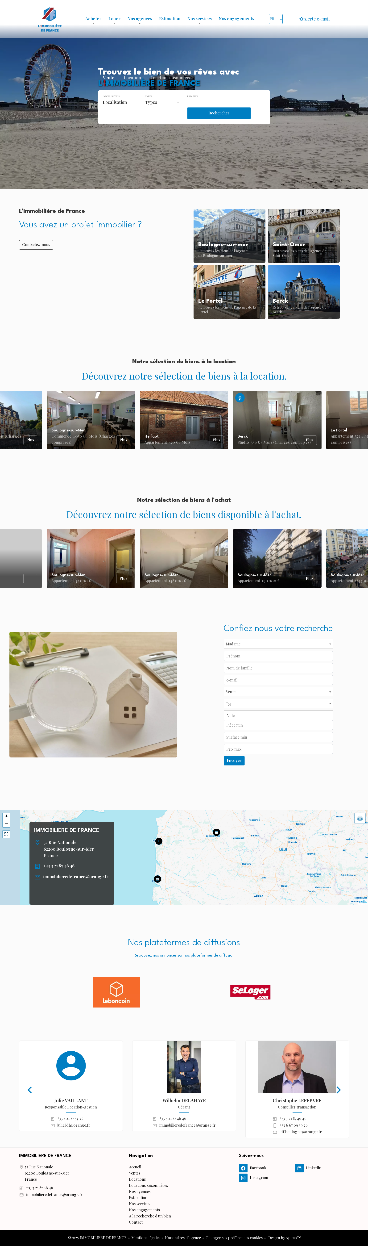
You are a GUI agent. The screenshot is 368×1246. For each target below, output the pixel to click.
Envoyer (234, 760)
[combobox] (121, 112)
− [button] (6, 823)
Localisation (111, 106)
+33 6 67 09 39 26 (294, 1125)
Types (148, 106)
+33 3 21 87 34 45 (70, 1118)
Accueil (49, 19)
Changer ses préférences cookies (234, 1237)
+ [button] (6, 816)
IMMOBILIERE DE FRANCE (66, 830)
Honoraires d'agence (183, 1237)
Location (132, 88)
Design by (284, 1237)
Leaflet (363, 901)
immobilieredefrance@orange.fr (75, 876)
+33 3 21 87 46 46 (58, 866)
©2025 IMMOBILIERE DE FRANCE (97, 1237)
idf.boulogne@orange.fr (301, 1131)
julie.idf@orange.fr (73, 1125)
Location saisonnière (170, 88)
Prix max (192, 106)
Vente (108, 88)
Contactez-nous (36, 244)
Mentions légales (145, 1237)
